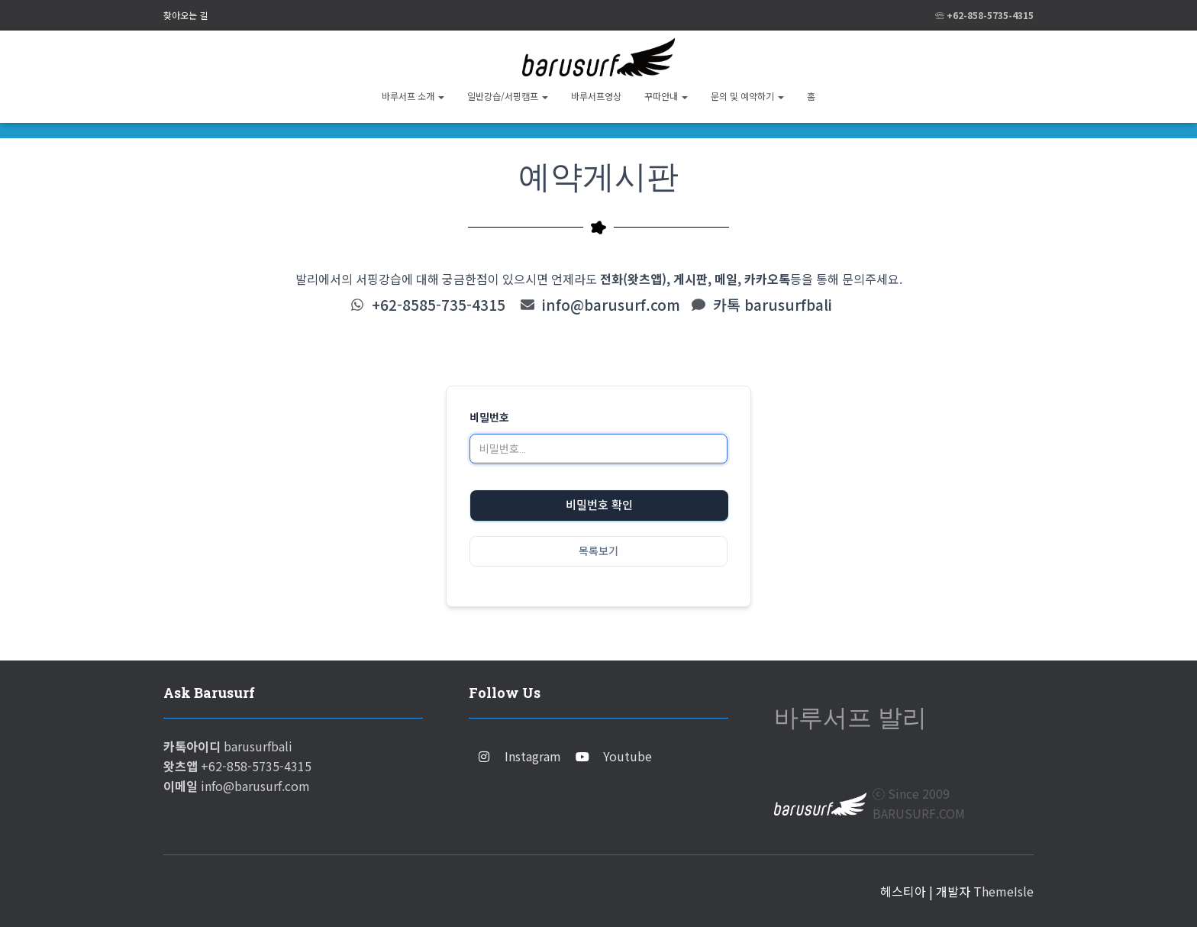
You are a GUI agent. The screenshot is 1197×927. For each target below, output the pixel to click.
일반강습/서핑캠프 (507, 95)
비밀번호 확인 (599, 505)
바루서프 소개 (413, 95)
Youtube (627, 756)
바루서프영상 (596, 95)
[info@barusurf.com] (527, 305)
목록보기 (598, 551)
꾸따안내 (666, 95)
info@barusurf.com (611, 304)
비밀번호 (489, 418)
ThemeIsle (1003, 891)
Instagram (533, 756)
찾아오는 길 (185, 14)
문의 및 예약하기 (747, 95)
